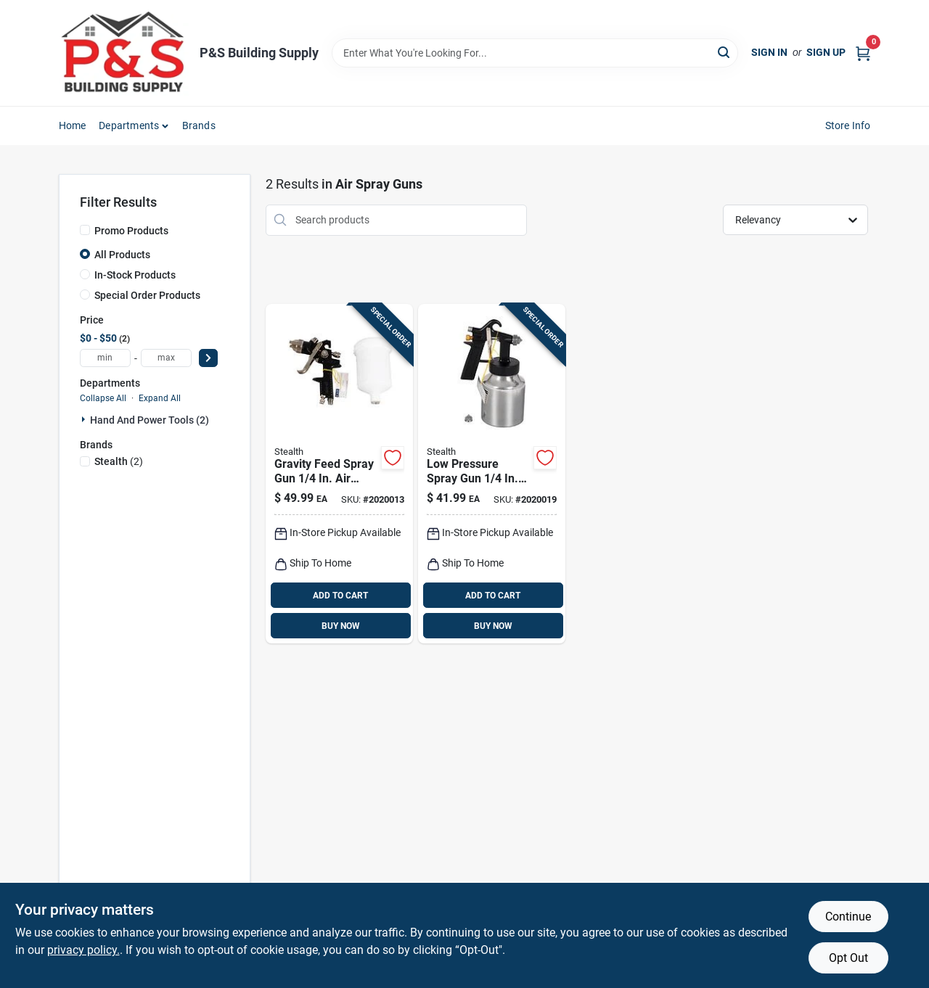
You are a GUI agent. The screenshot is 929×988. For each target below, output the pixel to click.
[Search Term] (535, 52)
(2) (118, 461)
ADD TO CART (340, 595)
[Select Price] (208, 358)
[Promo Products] (85, 230)
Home (72, 125)
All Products (122, 254)
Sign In (769, 52)
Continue (848, 916)
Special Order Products (147, 295)
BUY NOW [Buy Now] (341, 626)
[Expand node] (85, 419)
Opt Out (848, 958)
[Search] (724, 52)
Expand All (160, 398)
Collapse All (103, 398)
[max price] (166, 358)
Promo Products (131, 230)
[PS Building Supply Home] (124, 53)
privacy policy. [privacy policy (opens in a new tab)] (83, 950)
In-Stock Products (135, 275)
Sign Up (826, 52)
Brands (199, 125)
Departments (129, 125)
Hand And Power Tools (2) (149, 420)
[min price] (105, 358)
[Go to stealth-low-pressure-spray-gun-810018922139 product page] (491, 474)
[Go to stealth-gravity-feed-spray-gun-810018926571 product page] (339, 474)
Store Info (848, 125)
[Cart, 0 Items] (863, 52)
